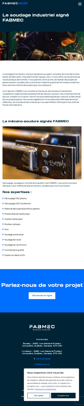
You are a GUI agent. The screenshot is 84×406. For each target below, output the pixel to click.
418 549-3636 (43, 359)
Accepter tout (63, 395)
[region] (51, 384)
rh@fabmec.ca (42, 364)
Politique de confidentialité (45, 389)
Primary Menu (79, 4)
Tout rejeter (38, 395)
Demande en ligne (42, 296)
